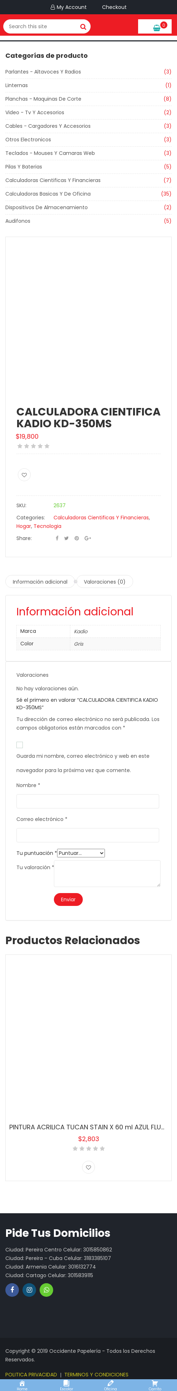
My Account (72, 7)
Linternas (16, 85)
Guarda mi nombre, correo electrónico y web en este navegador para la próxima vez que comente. (83, 757)
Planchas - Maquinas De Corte (43, 98)
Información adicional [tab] (40, 581)
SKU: (21, 505)
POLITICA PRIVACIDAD (31, 1374)
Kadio (80, 631)
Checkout (113, 7)
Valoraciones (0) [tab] (105, 581)
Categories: (30, 517)
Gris (78, 643)
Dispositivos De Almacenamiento (46, 207)
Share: (24, 538)
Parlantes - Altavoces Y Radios (43, 71)
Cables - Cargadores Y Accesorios (48, 126)
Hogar (23, 526)
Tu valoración (35, 867)
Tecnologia (47, 526)
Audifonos (17, 221)
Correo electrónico (41, 819)
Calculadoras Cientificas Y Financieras (53, 180)
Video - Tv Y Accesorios (34, 112)
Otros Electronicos (28, 139)
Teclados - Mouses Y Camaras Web (50, 153)
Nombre (28, 785)
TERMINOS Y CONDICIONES (96, 1374)
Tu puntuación (36, 853)
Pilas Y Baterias (23, 166)
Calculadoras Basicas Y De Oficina (48, 193)
